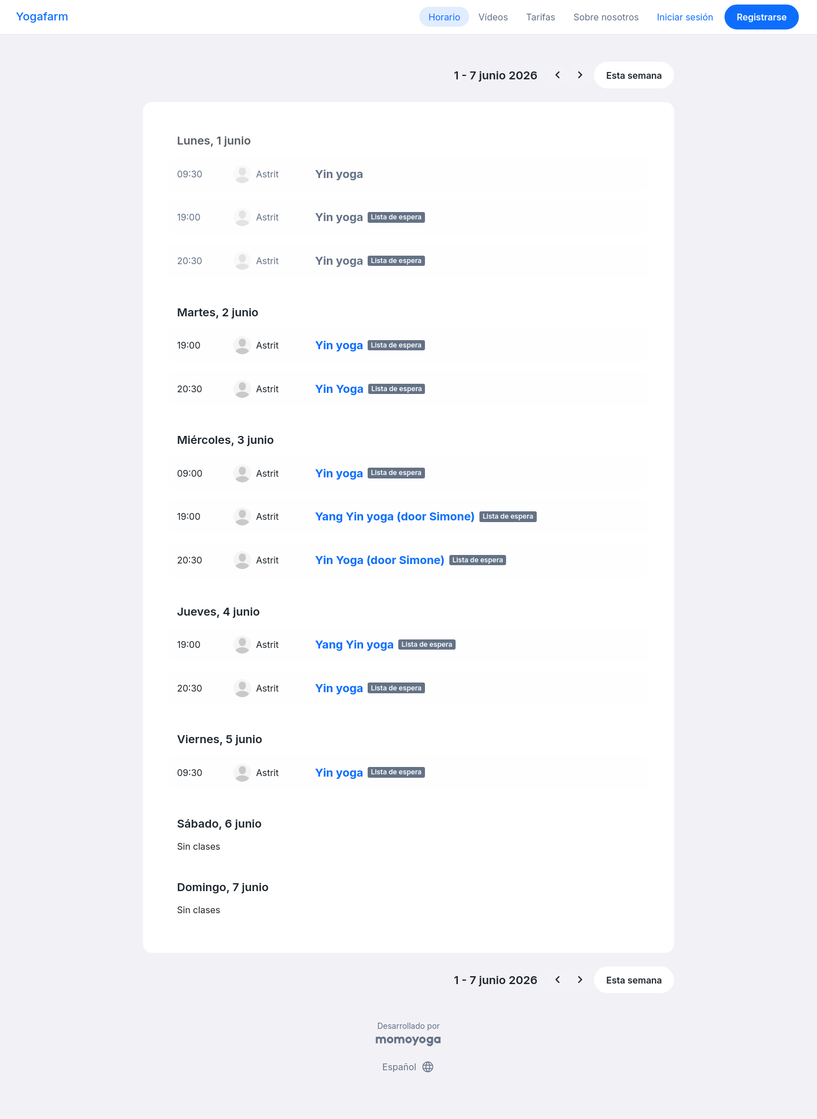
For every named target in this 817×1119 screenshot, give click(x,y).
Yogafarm (42, 16)
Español (408, 1067)
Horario (444, 17)
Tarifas (540, 17)
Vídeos (493, 17)
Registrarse (761, 17)
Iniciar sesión (685, 17)
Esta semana (634, 75)
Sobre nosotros (606, 17)
